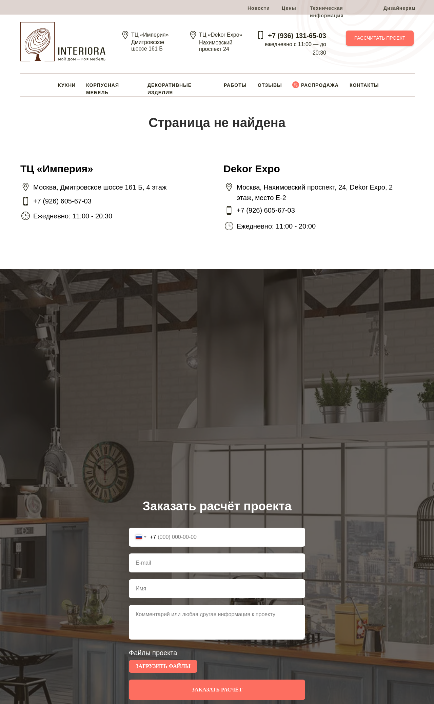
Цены (289, 8)
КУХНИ (67, 85)
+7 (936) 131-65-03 (297, 35)
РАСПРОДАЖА (320, 85)
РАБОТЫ (235, 85)
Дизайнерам (399, 8)
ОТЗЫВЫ (270, 85)
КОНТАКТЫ (364, 85)
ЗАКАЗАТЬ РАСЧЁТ (217, 689)
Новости (259, 8)
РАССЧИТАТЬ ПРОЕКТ (380, 38)
